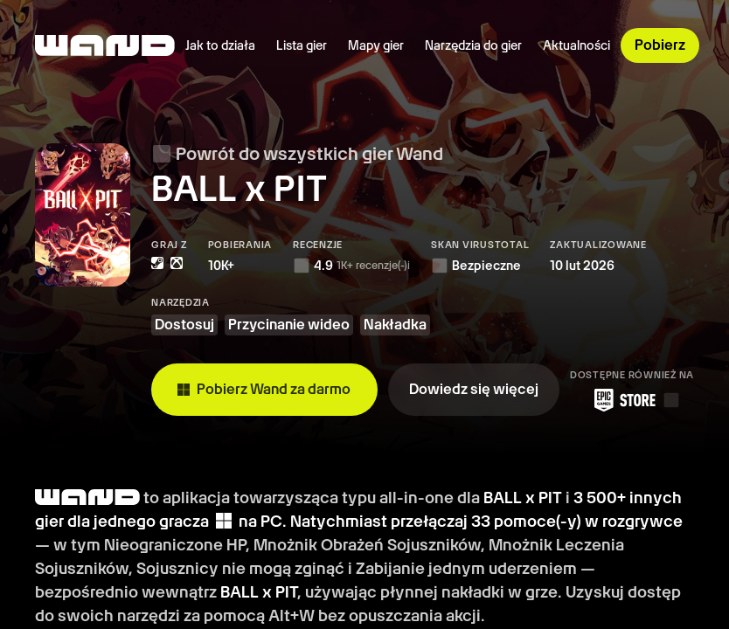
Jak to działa (220, 45)
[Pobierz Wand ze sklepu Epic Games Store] (632, 400)
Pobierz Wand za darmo (264, 389)
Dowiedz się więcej (473, 389)
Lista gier (301, 45)
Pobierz (660, 45)
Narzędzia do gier (473, 45)
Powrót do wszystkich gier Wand (297, 153)
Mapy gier (376, 45)
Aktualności (576, 45)
